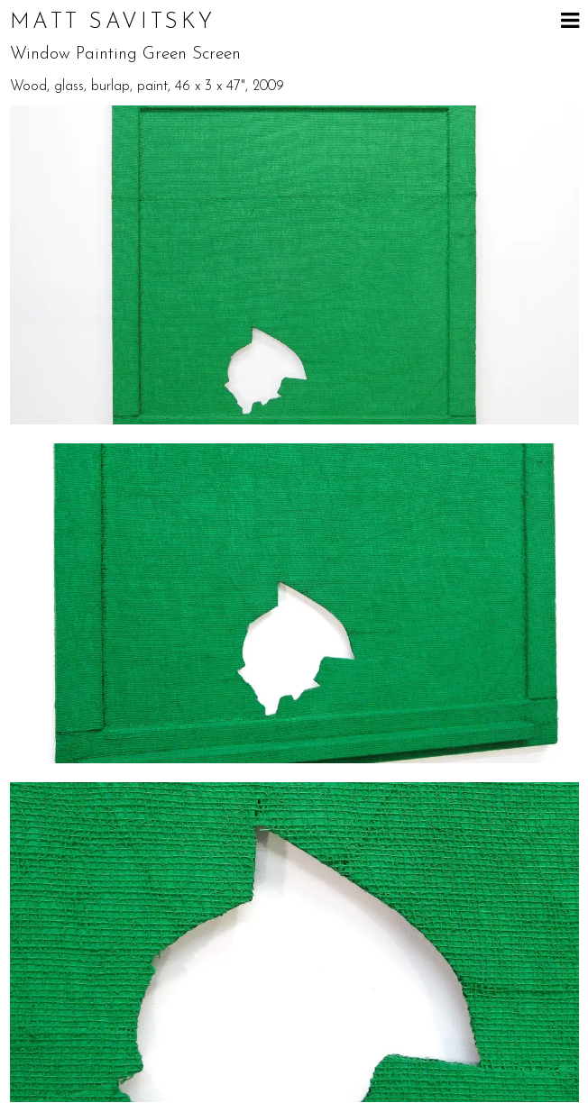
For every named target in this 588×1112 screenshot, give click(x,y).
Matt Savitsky (113, 22)
